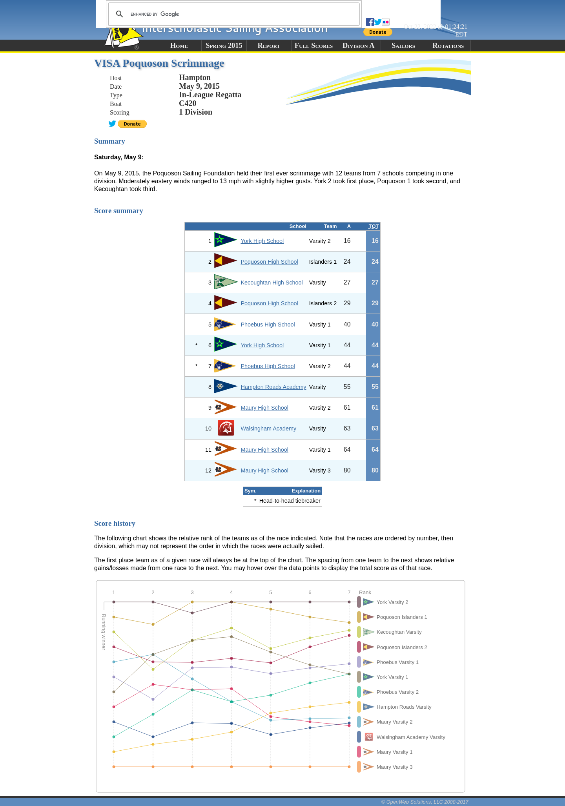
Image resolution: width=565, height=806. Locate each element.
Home (179, 45)
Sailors (403, 45)
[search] (233, 14)
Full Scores (314, 45)
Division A (358, 45)
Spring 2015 (224, 45)
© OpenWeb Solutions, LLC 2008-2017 (424, 802)
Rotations (448, 45)
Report (268, 45)
